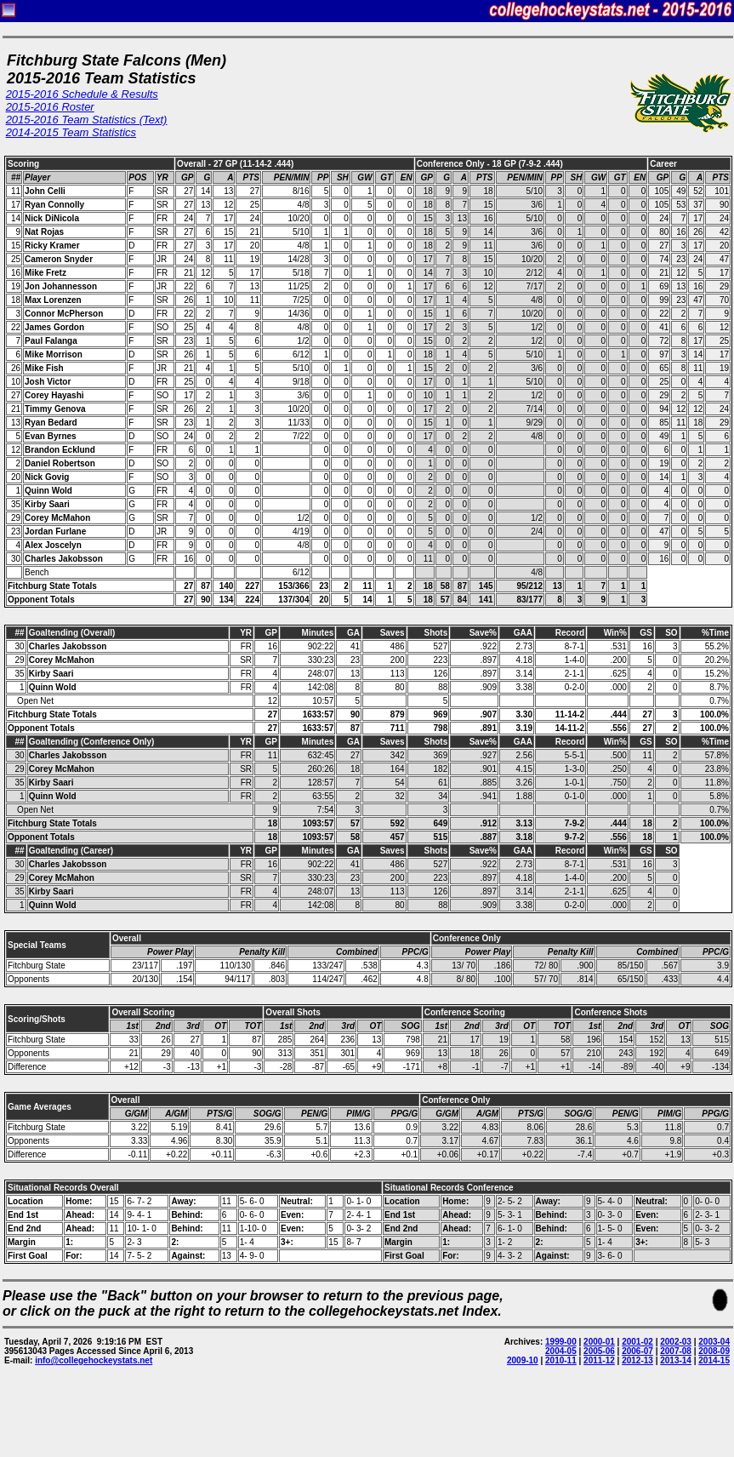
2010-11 (561, 1360)
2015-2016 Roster (50, 106)
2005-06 (599, 1351)
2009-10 (522, 1360)
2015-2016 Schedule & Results (82, 94)
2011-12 (599, 1360)
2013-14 (675, 1360)
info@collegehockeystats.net (93, 1360)
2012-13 (637, 1360)
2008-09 (714, 1351)
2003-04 (714, 1341)
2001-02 (637, 1341)
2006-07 (637, 1351)
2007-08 (675, 1351)
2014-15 (714, 1360)
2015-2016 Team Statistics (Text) (87, 119)
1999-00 (561, 1341)
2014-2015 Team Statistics (71, 132)
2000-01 (599, 1341)
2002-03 (675, 1341)
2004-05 (561, 1351)
